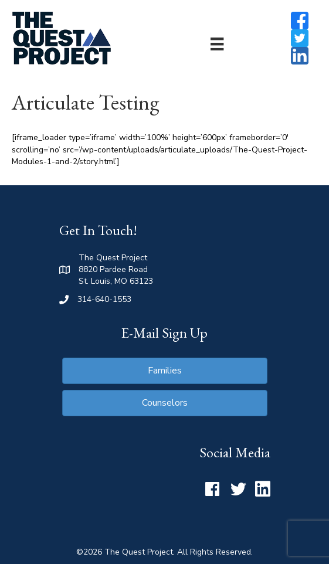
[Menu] (217, 44)
